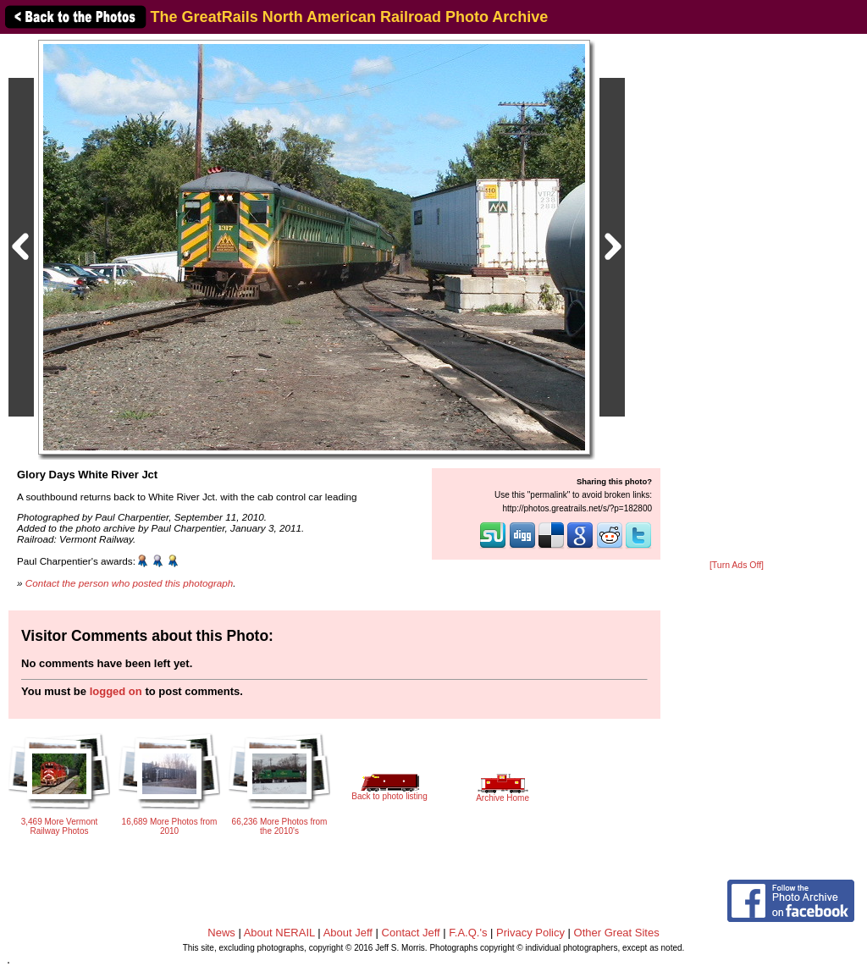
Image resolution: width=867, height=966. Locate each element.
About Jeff (348, 932)
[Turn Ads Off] (737, 565)
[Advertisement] (736, 298)
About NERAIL (279, 932)
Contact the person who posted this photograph (129, 582)
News (221, 932)
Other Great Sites (617, 932)
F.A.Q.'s (468, 932)
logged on (116, 691)
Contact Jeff (411, 932)
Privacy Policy (530, 932)
